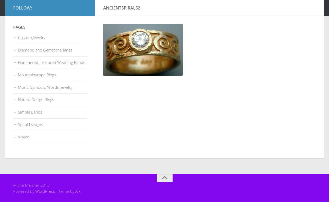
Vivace (23, 136)
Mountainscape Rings (37, 74)
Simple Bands (30, 112)
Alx (78, 191)
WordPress (45, 191)
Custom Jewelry (31, 37)
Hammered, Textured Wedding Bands (51, 62)
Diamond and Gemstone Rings (45, 50)
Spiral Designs (30, 124)
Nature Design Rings (36, 99)
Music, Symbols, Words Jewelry (45, 87)
